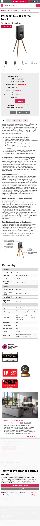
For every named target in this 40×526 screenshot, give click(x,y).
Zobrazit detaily (33, 493)
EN (30, 1)
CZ (34, 1)
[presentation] (3, 120)
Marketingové (7, 495)
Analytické (22, 492)
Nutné (5, 492)
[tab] (3, 120)
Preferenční (13, 492)
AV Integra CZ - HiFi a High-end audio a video (11, 5)
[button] (19, 70)
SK (37, 1)
